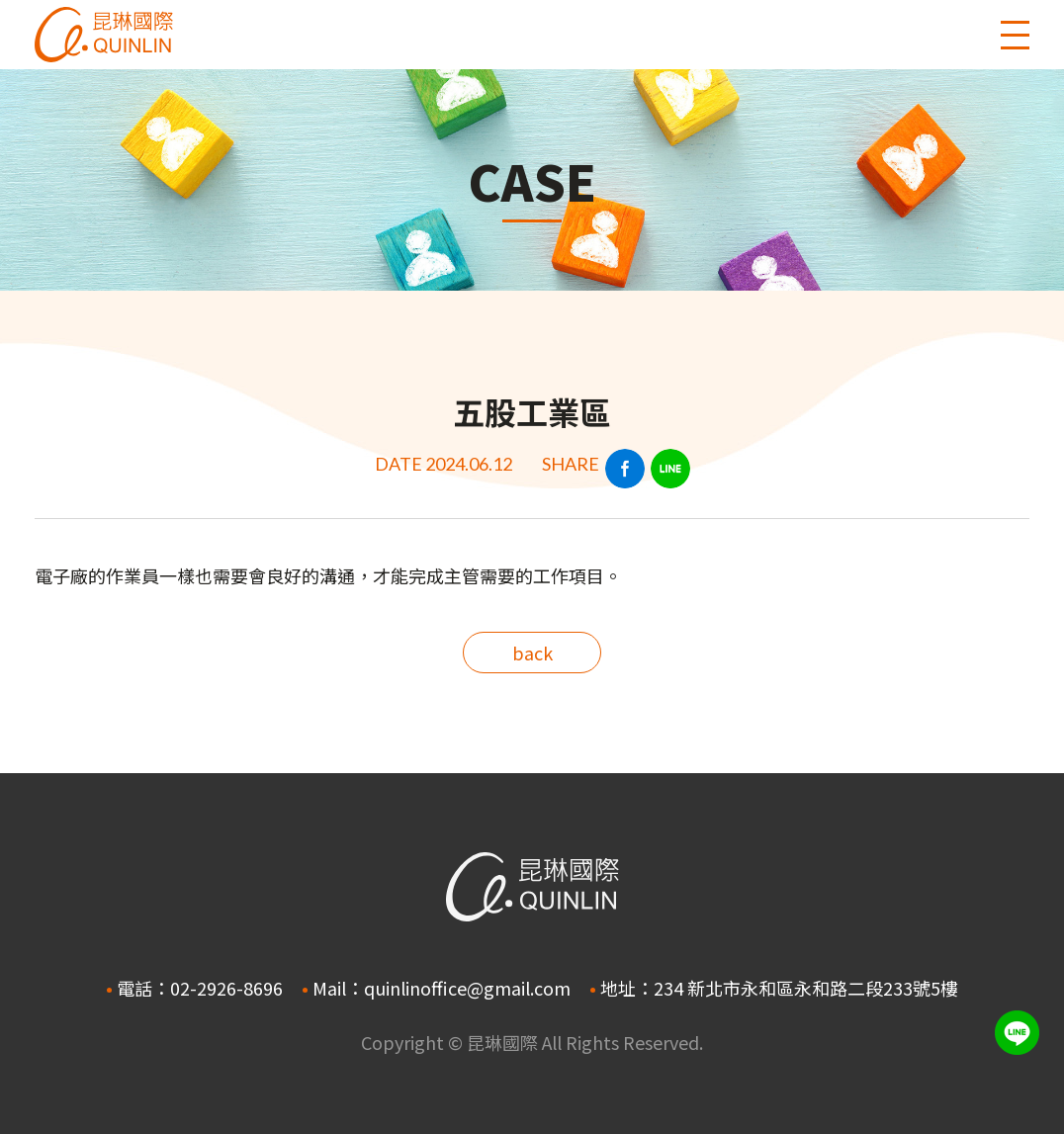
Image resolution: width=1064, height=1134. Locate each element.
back (532, 652)
